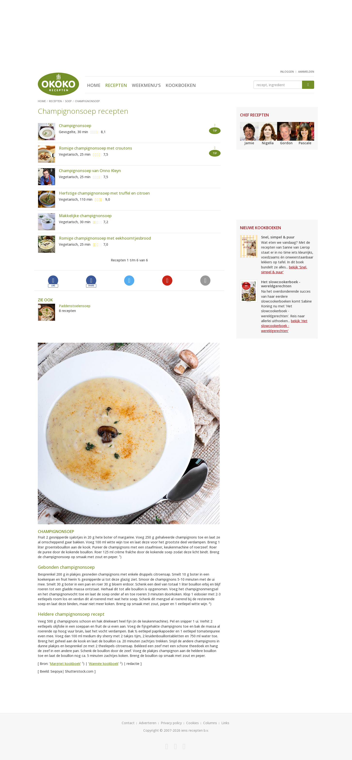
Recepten (116, 85)
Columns (210, 723)
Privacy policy (171, 723)
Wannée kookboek (103, 663)
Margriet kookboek (65, 663)
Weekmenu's (146, 85)
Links (225, 723)
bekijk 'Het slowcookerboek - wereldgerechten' (284, 326)
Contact (128, 723)
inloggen (287, 71)
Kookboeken (181, 85)
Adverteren (147, 723)
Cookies (192, 723)
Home (93, 85)
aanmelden (306, 71)
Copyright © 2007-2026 (161, 730)
